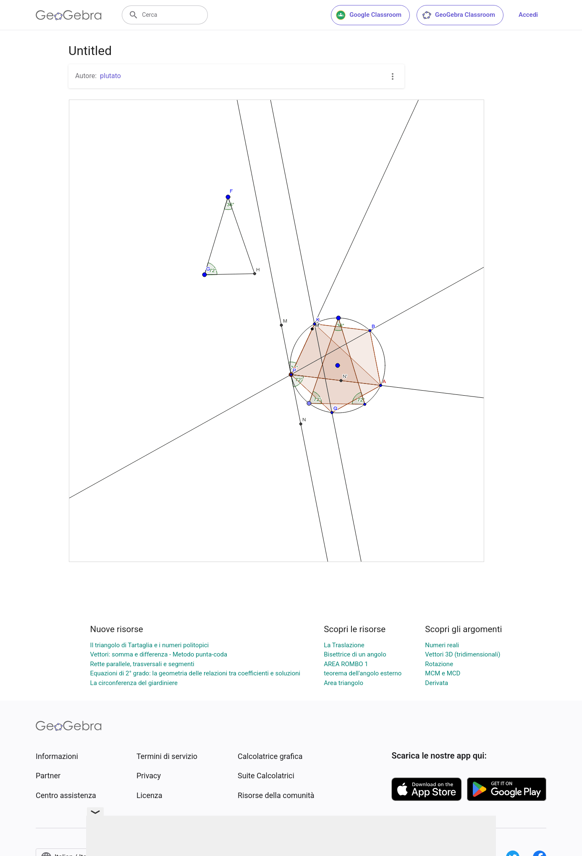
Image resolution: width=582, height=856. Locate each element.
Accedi (528, 14)
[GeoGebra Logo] (69, 15)
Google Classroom (368, 15)
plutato (110, 76)
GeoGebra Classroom (458, 15)
